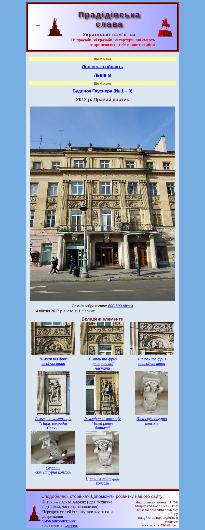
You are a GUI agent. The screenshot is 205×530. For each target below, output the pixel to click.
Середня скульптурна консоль (53, 469)
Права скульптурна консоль (102, 480)
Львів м (102, 75)
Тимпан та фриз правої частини (152, 361)
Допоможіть (103, 496)
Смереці (71, 526)
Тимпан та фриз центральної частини (102, 363)
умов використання (59, 521)
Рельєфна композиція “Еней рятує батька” (102, 423)
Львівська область (102, 66)
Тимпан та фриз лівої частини (53, 361)
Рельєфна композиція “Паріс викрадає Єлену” (53, 423)
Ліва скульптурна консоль (151, 421)
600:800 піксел (120, 306)
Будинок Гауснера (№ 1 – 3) (102, 90)
